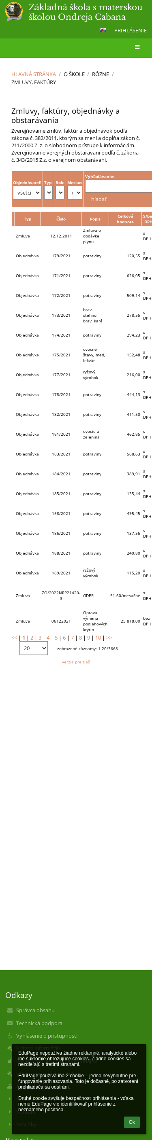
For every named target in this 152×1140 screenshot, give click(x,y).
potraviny (92, 256)
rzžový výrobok (90, 572)
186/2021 (61, 533)
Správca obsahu (35, 1010)
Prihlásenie (130, 30)
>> (109, 637)
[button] (102, 30)
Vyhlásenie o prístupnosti (46, 1035)
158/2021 (61, 513)
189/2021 (61, 573)
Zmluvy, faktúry (33, 82)
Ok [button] (132, 1122)
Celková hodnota (125, 219)
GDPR (88, 595)
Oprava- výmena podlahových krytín (95, 621)
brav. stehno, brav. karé (93, 315)
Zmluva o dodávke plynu (92, 235)
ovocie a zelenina (91, 434)
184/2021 (61, 474)
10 (98, 637)
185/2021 (61, 493)
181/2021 (61, 434)
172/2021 (61, 295)
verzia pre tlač (76, 662)
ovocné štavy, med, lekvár (94, 354)
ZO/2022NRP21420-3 (61, 595)
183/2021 (61, 454)
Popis (95, 219)
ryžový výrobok (90, 374)
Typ (27, 219)
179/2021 (61, 256)
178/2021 (61, 394)
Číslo (61, 219)
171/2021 (61, 275)
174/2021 (61, 335)
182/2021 (61, 414)
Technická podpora (39, 1023)
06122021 (61, 621)
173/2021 (61, 315)
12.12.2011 (61, 236)
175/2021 (61, 355)
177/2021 (61, 374)
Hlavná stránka (33, 74)
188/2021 (61, 553)
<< (14, 637)
